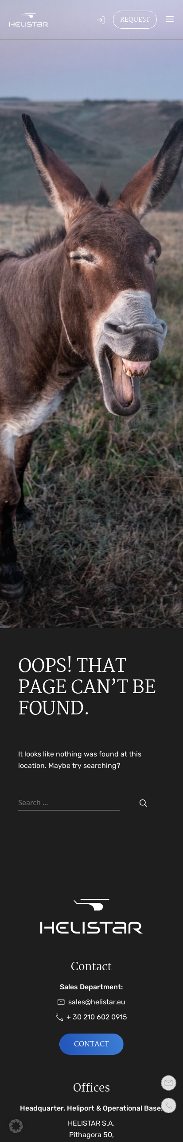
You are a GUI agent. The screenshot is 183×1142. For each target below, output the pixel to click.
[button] (16, 1126)
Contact (91, 1044)
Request (135, 20)
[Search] (143, 803)
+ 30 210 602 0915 (91, 1017)
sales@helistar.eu (91, 1002)
